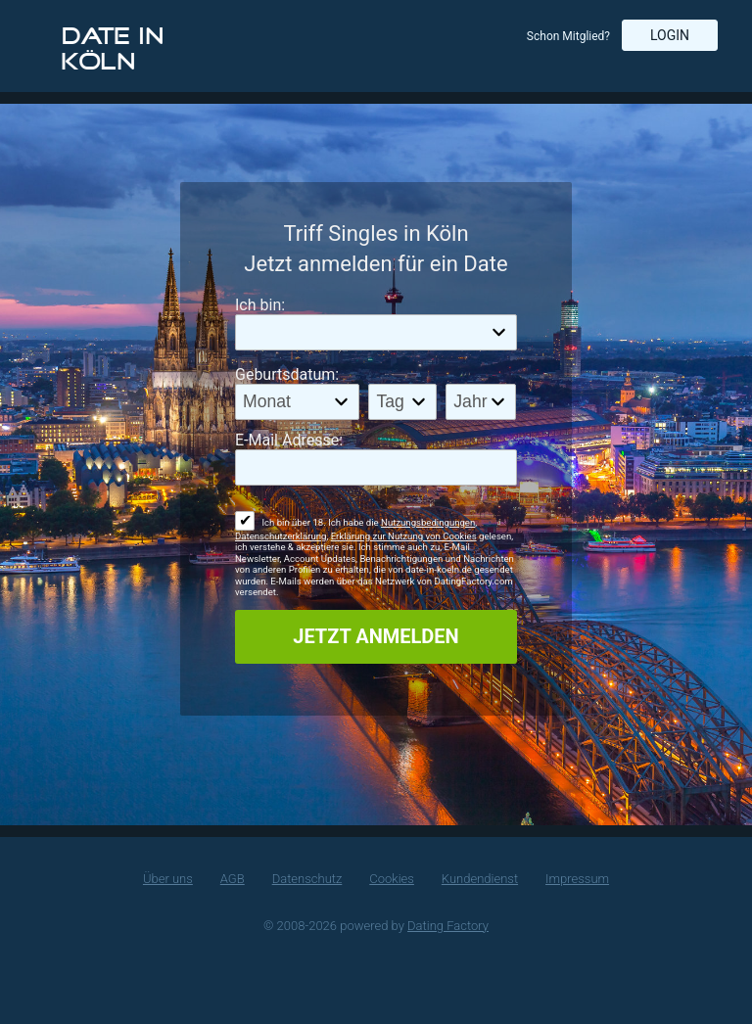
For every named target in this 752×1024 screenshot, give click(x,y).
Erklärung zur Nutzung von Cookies (404, 536)
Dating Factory (448, 925)
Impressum (577, 878)
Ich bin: (260, 305)
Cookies (391, 878)
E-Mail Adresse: (289, 440)
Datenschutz (307, 878)
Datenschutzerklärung (280, 536)
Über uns (168, 878)
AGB (232, 878)
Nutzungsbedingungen (428, 522)
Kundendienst (480, 878)
